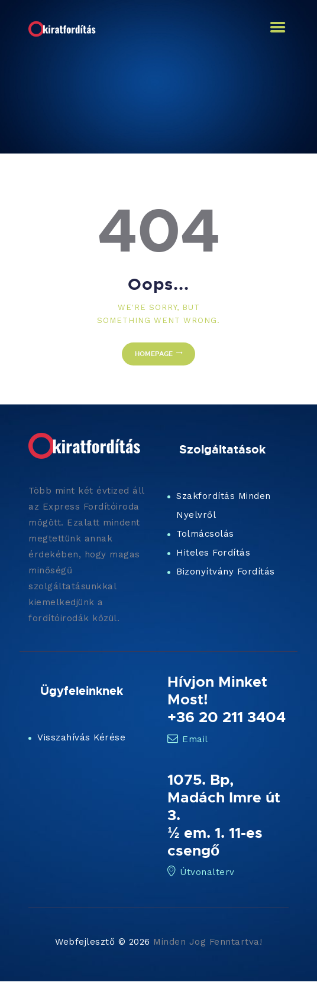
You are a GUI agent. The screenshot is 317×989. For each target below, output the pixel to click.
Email (187, 739)
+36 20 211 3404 (226, 717)
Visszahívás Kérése (81, 737)
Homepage (154, 353)
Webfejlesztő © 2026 (102, 941)
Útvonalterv (201, 872)
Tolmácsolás (205, 533)
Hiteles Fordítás (213, 552)
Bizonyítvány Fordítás (225, 571)
